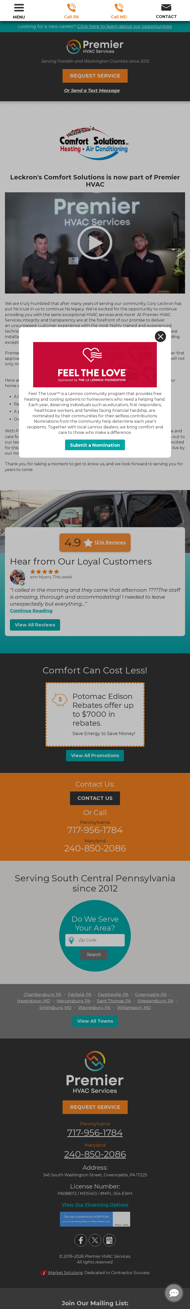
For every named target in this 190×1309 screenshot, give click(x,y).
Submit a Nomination (95, 445)
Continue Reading (31, 610)
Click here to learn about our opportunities (124, 26)
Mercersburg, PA (73, 1000)
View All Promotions (95, 755)
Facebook (80, 1239)
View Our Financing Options (95, 1204)
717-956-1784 (71, 7)
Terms (125, 1224)
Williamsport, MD (134, 1007)
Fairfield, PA (79, 994)
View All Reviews (35, 624)
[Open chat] (174, 1293)
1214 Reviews (110, 542)
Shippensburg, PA (155, 1000)
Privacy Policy (81, 1221)
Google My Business (109, 1239)
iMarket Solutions (65, 1272)
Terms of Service (98, 1221)
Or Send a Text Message (92, 90)
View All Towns (95, 1020)
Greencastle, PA (150, 994)
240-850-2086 (119, 7)
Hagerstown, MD (33, 1000)
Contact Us (95, 798)
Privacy (118, 1224)
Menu (19, 17)
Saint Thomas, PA (114, 1000)
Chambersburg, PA (42, 994)
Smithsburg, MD (55, 1007)
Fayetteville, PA (113, 994)
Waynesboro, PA (94, 1007)
